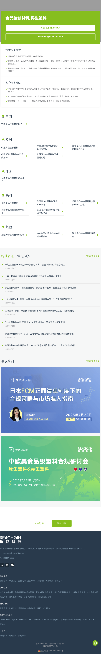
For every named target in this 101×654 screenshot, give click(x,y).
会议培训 (31, 608)
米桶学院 (46, 608)
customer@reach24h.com (50, 36)
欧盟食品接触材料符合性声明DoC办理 (83, 147)
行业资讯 (7, 256)
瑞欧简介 (3, 581)
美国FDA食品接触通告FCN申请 (47, 203)
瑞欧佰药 (12, 636)
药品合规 (3, 597)
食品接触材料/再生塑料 (24, 592)
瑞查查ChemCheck (19, 620)
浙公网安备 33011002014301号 (50, 651)
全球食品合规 (92, 592)
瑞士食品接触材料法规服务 (83, 235)
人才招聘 (49, 581)
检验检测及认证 (44, 597)
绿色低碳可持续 (15, 597)
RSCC (2, 624)
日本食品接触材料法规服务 (12, 179)
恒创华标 (22, 636)
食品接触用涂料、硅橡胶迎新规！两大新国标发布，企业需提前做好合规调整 (40, 287)
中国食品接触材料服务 (11, 124)
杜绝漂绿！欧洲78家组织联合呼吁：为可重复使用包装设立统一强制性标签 (39, 311)
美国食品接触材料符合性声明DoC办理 (83, 203)
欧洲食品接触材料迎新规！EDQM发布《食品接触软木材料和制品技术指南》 (40, 334)
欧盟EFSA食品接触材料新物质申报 (48, 147)
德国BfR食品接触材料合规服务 (12, 156)
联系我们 (58, 581)
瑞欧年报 (31, 581)
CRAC (39, 608)
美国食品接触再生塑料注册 (12, 211)
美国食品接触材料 (9, 203)
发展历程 (22, 581)
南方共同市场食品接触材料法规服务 (48, 235)
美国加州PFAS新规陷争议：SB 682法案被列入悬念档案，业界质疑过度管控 (40, 345)
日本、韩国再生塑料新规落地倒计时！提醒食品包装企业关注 (33, 276)
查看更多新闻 (91, 256)
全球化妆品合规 (78, 592)
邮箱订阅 (39, 523)
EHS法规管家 (34, 620)
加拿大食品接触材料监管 (12, 235)
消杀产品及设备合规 (62, 592)
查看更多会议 (91, 361)
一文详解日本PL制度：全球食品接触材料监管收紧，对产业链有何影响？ (38, 299)
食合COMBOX (88, 620)
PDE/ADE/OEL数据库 (50, 620)
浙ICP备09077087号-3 (50, 646)
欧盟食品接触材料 (9, 147)
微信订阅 (62, 523)
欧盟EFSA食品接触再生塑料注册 (48, 156)
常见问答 (23, 256)
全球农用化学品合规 (44, 592)
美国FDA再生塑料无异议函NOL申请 (48, 211)
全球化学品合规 (6, 592)
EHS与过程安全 (30, 597)
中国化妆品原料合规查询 (71, 620)
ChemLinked (5, 620)
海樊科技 (3, 636)
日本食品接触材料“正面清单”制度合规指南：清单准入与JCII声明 (35, 322)
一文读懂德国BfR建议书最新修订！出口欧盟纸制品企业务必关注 (35, 264)
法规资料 (12, 608)
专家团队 (12, 581)
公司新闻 (40, 581)
